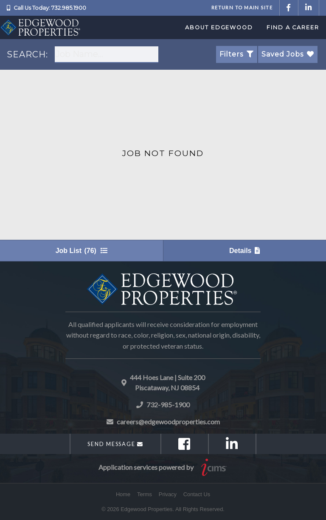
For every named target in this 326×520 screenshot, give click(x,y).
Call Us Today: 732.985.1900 (50, 8)
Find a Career (293, 27)
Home (123, 494)
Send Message (115, 443)
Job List (81, 250)
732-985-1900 (168, 405)
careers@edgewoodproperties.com (168, 422)
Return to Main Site (242, 7)
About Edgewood (219, 27)
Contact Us (196, 494)
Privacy (168, 494)
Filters (236, 54)
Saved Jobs (287, 54)
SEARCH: (27, 54)
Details (244, 250)
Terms (144, 494)
